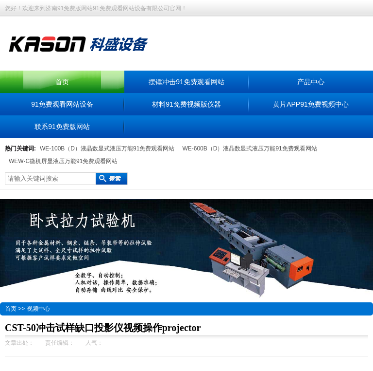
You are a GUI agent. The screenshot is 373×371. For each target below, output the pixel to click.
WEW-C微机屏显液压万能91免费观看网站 (63, 161)
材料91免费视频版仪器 (186, 104)
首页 (62, 82)
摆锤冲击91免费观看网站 (186, 82)
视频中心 (38, 308)
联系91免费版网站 (62, 126)
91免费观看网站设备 (62, 104)
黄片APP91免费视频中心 (311, 104)
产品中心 (310, 82)
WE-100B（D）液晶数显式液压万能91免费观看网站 (107, 148)
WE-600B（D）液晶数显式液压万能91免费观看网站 (249, 148)
